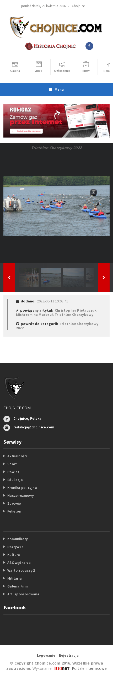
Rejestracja (69, 655)
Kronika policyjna (22, 487)
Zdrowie (14, 503)
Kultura (13, 554)
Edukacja (15, 479)
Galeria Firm (17, 586)
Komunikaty (17, 538)
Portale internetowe (89, 668)
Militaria (14, 578)
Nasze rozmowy (20, 495)
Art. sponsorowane (23, 594)
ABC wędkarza (19, 562)
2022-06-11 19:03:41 (52, 301)
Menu (56, 89)
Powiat (13, 471)
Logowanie (46, 655)
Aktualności (17, 456)
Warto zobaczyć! (21, 570)
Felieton (14, 511)
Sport (12, 464)
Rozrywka (15, 546)
